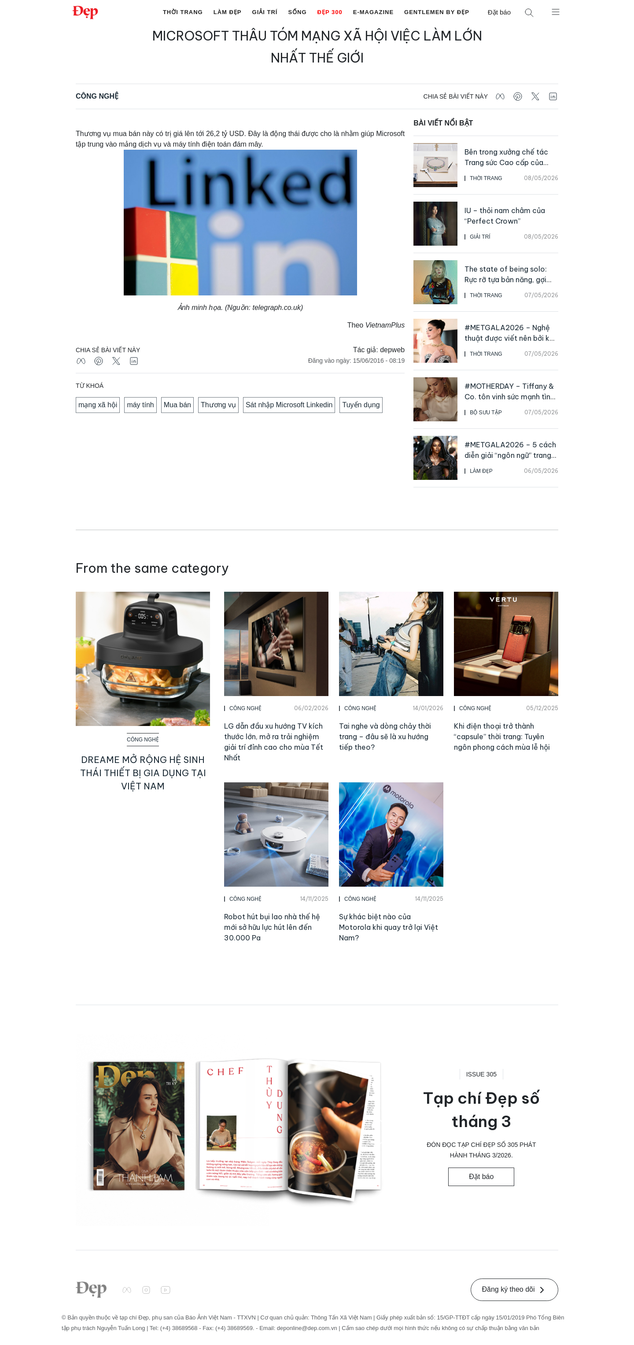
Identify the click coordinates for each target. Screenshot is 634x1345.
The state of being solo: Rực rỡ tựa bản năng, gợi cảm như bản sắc (505, 280)
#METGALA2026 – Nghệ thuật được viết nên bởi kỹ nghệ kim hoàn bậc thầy (508, 338)
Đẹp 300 (330, 12)
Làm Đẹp (228, 12)
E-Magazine (373, 12)
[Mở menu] (556, 11)
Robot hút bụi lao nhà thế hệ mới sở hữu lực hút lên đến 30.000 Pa (272, 927)
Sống (297, 12)
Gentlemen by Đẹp (436, 12)
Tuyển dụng (361, 405)
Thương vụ (218, 405)
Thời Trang (183, 12)
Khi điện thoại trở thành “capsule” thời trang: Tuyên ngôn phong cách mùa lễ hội (502, 737)
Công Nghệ (97, 96)
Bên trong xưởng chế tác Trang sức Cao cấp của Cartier (506, 162)
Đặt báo (499, 12)
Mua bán (177, 405)
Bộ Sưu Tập (485, 412)
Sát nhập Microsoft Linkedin (289, 405)
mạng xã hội (97, 405)
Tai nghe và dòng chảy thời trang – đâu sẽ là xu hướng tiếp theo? (385, 737)
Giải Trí (265, 12)
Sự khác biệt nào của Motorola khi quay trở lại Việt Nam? (388, 927)
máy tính (140, 405)
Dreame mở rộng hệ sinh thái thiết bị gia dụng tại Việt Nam (143, 773)
